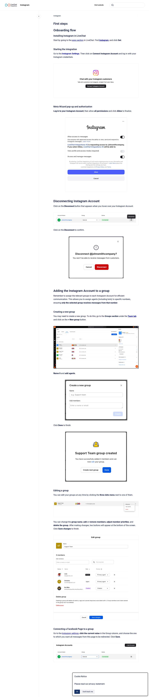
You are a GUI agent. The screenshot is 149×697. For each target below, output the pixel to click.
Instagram (24, 5)
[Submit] (112, 5)
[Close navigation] (39, 16)
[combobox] (127, 5)
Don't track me (88, 692)
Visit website (99, 5)
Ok (77, 692)
